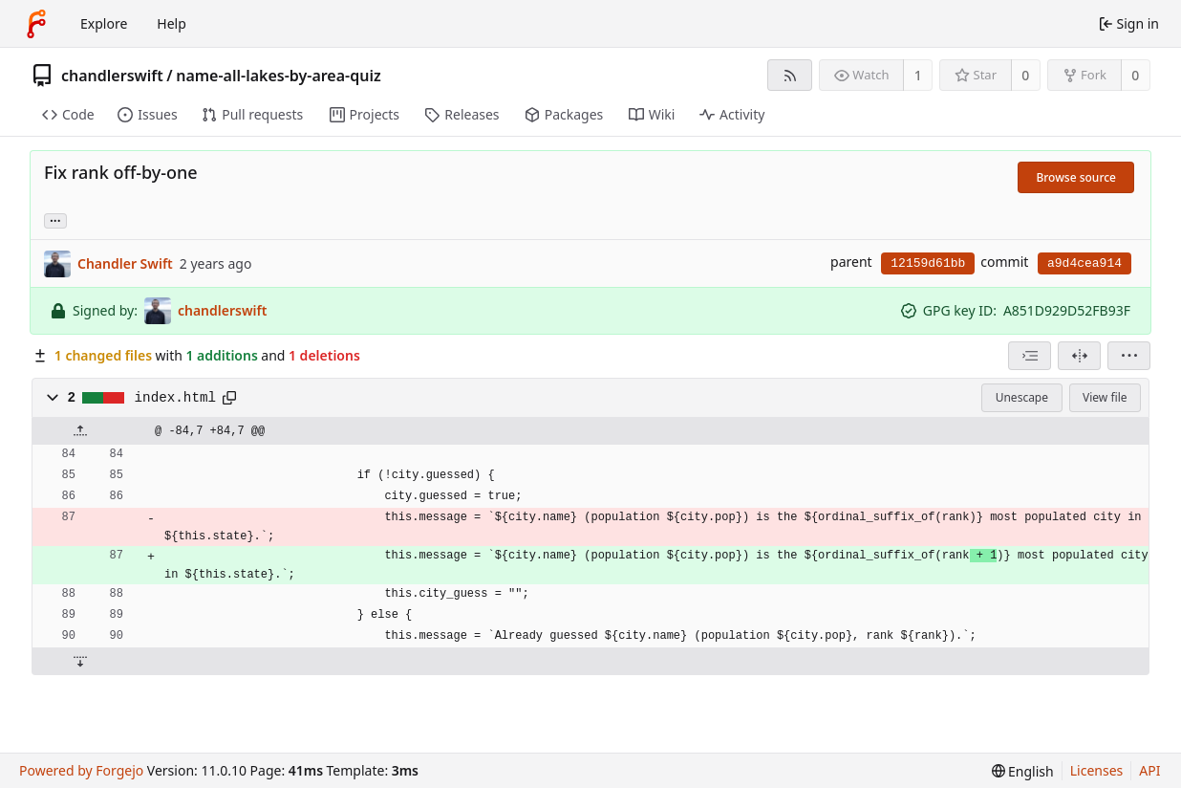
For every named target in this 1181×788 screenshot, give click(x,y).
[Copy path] (229, 397)
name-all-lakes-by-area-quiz (278, 75)
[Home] (36, 24)
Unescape (1022, 397)
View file (1105, 397)
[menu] (1128, 355)
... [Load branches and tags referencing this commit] (55, 219)
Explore (103, 23)
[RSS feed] (789, 75)
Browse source (1076, 177)
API (1149, 770)
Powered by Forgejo (81, 770)
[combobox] (1029, 355)
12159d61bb (928, 263)
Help (171, 23)
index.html (176, 397)
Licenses (1097, 770)
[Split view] (1079, 355)
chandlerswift (112, 75)
